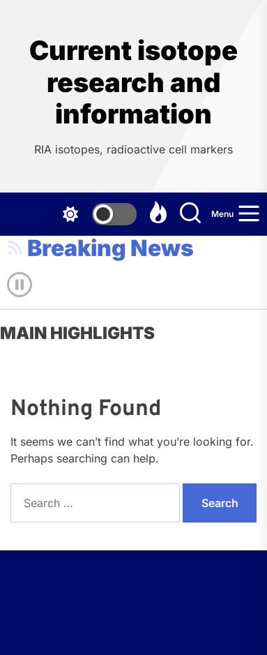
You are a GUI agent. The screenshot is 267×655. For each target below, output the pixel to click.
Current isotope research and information (133, 82)
